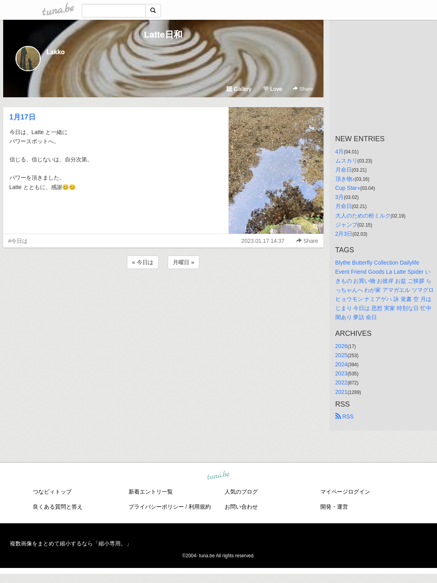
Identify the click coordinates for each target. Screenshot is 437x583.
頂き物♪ (345, 179)
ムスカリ (346, 160)
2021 (341, 392)
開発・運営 (334, 506)
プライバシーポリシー (156, 506)
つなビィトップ (52, 491)
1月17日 (22, 117)
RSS (344, 416)
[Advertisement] (163, 292)
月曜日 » (183, 262)
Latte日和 (163, 35)
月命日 (343, 170)
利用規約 (200, 506)
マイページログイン (345, 491)
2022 (341, 382)
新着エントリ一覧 (151, 491)
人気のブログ (241, 491)
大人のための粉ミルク (363, 215)
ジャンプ (346, 224)
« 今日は (142, 262)
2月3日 (344, 234)
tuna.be (218, 475)
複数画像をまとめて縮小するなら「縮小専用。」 (71, 543)
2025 (341, 355)
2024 (341, 364)
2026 (341, 346)
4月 (339, 151)
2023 (341, 373)
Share (303, 89)
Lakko (56, 52)
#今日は (18, 241)
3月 (339, 197)
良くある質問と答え (58, 506)
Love (272, 89)
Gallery (239, 89)
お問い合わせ (241, 506)
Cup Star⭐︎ (347, 188)
